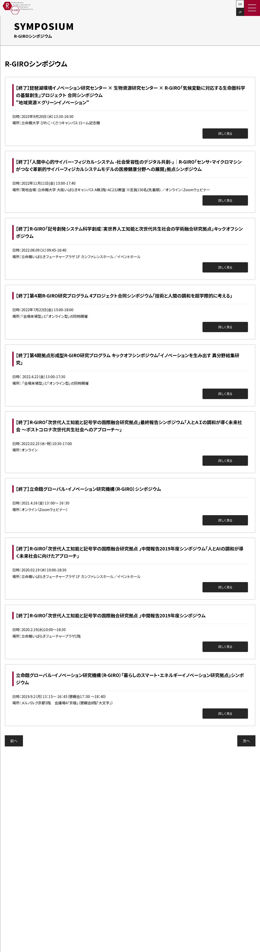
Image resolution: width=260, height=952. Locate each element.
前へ (14, 740)
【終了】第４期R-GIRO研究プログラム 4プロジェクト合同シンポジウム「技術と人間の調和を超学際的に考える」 (124, 295)
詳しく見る (225, 133)
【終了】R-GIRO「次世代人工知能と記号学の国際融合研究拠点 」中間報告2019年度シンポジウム (110, 615)
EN (240, 4)
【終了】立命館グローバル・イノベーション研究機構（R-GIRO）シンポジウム (88, 489)
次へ (246, 740)
